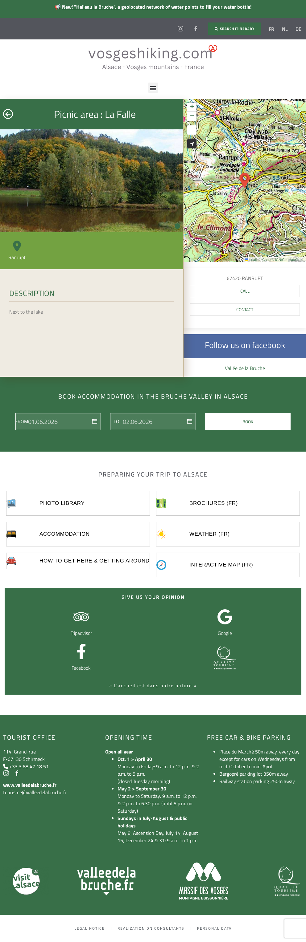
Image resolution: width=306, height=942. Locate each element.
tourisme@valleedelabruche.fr (35, 792)
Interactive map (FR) (221, 565)
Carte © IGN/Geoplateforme (283, 260)
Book (247, 421)
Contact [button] (244, 309)
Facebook (81, 668)
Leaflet (252, 260)
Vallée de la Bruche (245, 368)
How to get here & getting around (94, 561)
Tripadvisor (81, 633)
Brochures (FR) (213, 503)
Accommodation (64, 534)
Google (225, 633)
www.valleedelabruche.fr (29, 785)
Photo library (62, 503)
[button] (153, 88)
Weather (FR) (209, 534)
